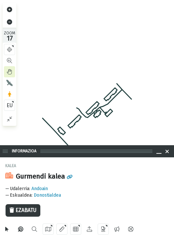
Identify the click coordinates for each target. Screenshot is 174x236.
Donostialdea (47, 195)
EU (10, 105)
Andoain (39, 188)
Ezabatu (23, 210)
